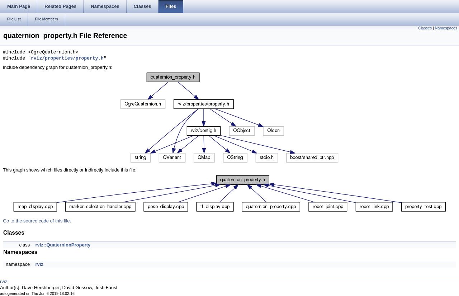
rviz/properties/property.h (67, 58)
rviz (39, 264)
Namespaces (446, 28)
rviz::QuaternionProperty (62, 245)
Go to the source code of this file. (37, 221)
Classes (425, 28)
